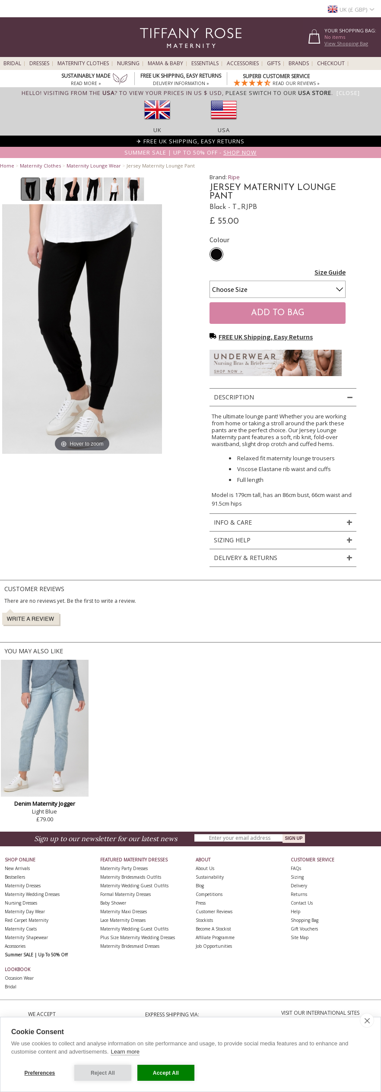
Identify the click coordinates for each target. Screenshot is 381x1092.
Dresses (39, 63)
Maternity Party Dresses (124, 868)
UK (157, 130)
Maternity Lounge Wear (94, 165)
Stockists (204, 920)
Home (7, 165)
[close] (367, 1020)
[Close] (348, 93)
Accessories (243, 63)
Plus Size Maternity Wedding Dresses (137, 937)
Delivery (299, 886)
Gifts (273, 63)
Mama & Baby (165, 63)
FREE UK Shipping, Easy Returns (261, 336)
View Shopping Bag (346, 43)
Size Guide (330, 272)
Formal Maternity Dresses (125, 894)
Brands (299, 63)
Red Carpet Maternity (26, 920)
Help (295, 911)
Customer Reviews (214, 911)
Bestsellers (15, 877)
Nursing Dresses (21, 903)
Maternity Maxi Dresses (123, 911)
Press (201, 903)
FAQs (296, 868)
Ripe (234, 177)
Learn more (125, 1052)
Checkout (331, 63)
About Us (205, 868)
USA (224, 130)
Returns (299, 894)
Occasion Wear (19, 978)
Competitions (209, 894)
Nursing (128, 63)
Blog (200, 886)
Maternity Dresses (23, 886)
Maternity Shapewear (26, 937)
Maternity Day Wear (25, 911)
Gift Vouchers (304, 929)
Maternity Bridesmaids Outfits (130, 877)
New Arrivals (17, 868)
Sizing (297, 877)
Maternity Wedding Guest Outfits (134, 886)
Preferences (40, 1073)
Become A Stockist (213, 929)
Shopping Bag (304, 920)
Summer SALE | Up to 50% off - (190, 152)
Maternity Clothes (83, 63)
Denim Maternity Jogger (44, 803)
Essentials (205, 63)
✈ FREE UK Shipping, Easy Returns (190, 141)
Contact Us (302, 903)
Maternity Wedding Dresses (32, 894)
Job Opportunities (214, 946)
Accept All (166, 1073)
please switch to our (278, 93)
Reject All (103, 1073)
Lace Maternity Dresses (123, 920)
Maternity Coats (21, 929)
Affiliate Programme (215, 937)
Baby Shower (113, 903)
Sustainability (210, 877)
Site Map (299, 937)
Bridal (12, 63)
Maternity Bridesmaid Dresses (129, 946)
